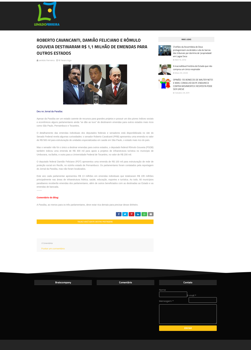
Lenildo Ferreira (47, 60)
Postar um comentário (53, 248)
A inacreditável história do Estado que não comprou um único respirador (192, 67)
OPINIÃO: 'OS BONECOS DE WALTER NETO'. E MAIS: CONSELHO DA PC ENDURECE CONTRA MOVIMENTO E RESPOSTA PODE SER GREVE (193, 84)
